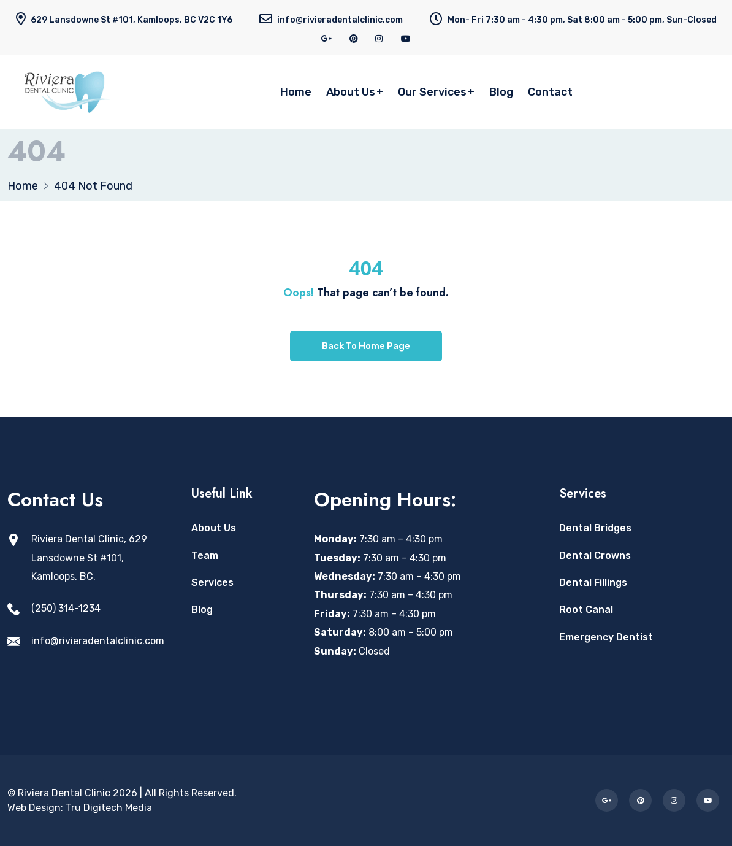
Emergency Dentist (606, 637)
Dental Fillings (593, 582)
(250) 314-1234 (66, 608)
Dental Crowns (595, 555)
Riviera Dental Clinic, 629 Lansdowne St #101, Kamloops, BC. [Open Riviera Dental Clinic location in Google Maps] (89, 557)
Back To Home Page (366, 346)
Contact (550, 92)
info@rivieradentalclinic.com (97, 641)
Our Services (432, 92)
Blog (501, 92)
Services (212, 582)
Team (204, 555)
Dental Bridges (595, 528)
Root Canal (586, 609)
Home (295, 92)
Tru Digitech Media (109, 807)
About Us (350, 92)
